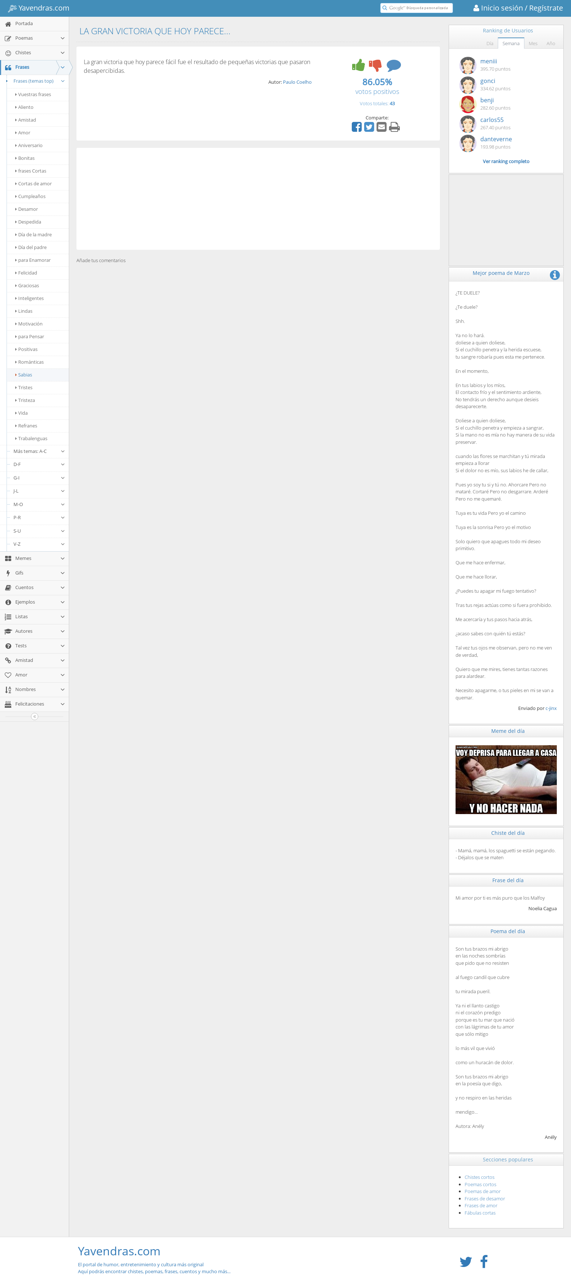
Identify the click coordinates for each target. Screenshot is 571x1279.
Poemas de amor (483, 1191)
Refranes (26, 425)
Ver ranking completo (506, 161)
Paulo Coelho (297, 82)
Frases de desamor (485, 1198)
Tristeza (25, 400)
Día (490, 43)
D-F (39, 464)
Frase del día (508, 880)
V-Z (39, 544)
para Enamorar (33, 260)
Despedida (28, 221)
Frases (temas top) (34, 81)
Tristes (23, 387)
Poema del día (508, 931)
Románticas (29, 362)
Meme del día (508, 730)
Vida (21, 413)
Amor (22, 132)
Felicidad (26, 272)
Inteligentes (29, 298)
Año (551, 43)
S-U (39, 531)
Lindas (23, 311)
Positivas (26, 349)
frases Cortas (30, 170)
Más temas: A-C (39, 451)
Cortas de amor (33, 183)
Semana (511, 43)
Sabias (23, 374)
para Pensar (29, 336)
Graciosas (27, 285)
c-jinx (551, 708)
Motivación (29, 323)
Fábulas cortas (480, 1212)
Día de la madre (33, 234)
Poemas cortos (480, 1184)
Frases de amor (481, 1205)
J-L (39, 490)
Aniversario (29, 145)
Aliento (24, 107)
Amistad (25, 120)
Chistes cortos (480, 1177)
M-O (39, 504)
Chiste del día (508, 832)
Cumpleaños (30, 196)
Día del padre (31, 247)
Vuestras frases (33, 94)
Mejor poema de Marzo (501, 272)
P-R (39, 517)
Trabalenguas (31, 438)
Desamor (26, 209)
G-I (39, 477)
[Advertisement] (258, 199)
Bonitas (25, 158)
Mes (533, 43)
